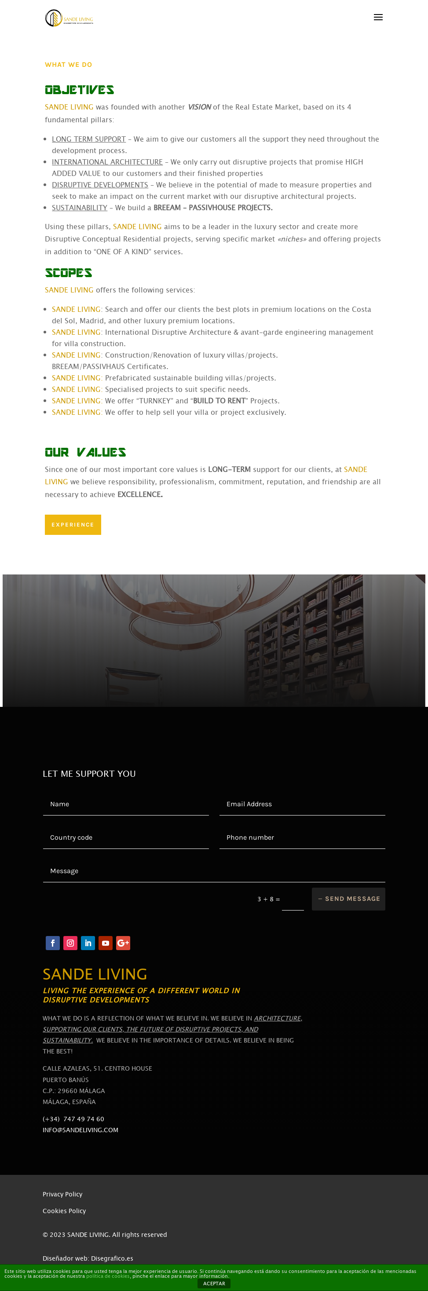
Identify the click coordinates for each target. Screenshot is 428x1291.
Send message (352, 899)
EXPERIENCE (73, 524)
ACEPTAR (214, 1283)
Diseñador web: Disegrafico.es (88, 1258)
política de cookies (108, 1276)
